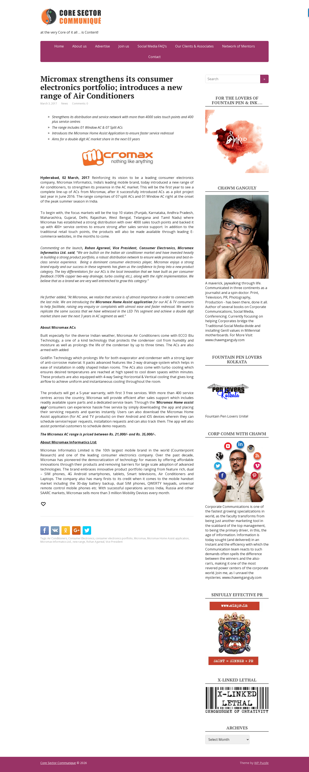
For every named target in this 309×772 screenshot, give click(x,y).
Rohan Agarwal (95, 542)
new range (79, 542)
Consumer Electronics (81, 538)
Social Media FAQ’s (152, 46)
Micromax (140, 538)
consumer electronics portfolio (114, 538)
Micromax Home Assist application (168, 538)
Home (59, 46)
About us (79, 46)
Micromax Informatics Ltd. (55, 542)
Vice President (114, 542)
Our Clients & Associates (194, 46)
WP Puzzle (261, 763)
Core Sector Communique (58, 763)
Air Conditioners (57, 538)
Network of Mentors (238, 46)
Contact (154, 56)
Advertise (102, 46)
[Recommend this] (43, 504)
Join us (123, 46)
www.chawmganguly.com (225, 340)
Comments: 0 (80, 103)
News (64, 103)
